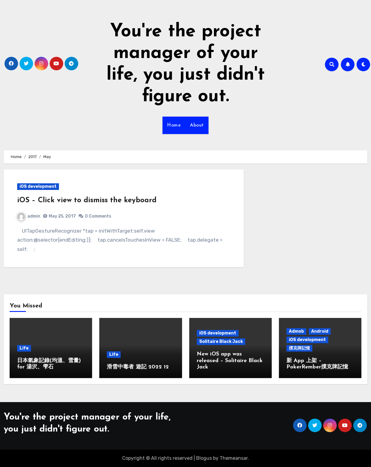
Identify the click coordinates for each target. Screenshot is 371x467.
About (197, 125)
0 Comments (98, 216)
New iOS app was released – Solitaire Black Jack (230, 360)
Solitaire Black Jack (221, 341)
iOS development (38, 186)
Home (174, 125)
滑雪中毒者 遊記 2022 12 (138, 367)
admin (28, 216)
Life (24, 348)
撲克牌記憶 (299, 348)
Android (319, 331)
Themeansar (234, 458)
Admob (296, 331)
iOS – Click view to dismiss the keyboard (86, 200)
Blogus (204, 458)
